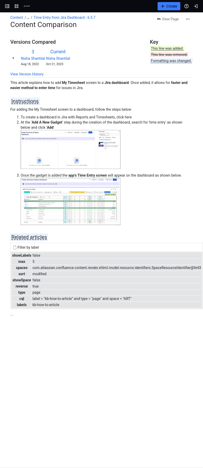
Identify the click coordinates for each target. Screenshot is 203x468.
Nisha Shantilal (33, 58)
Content (16, 17)
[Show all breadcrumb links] (28, 17)
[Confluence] (27, 6)
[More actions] (188, 19)
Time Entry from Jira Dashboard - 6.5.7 (64, 17)
